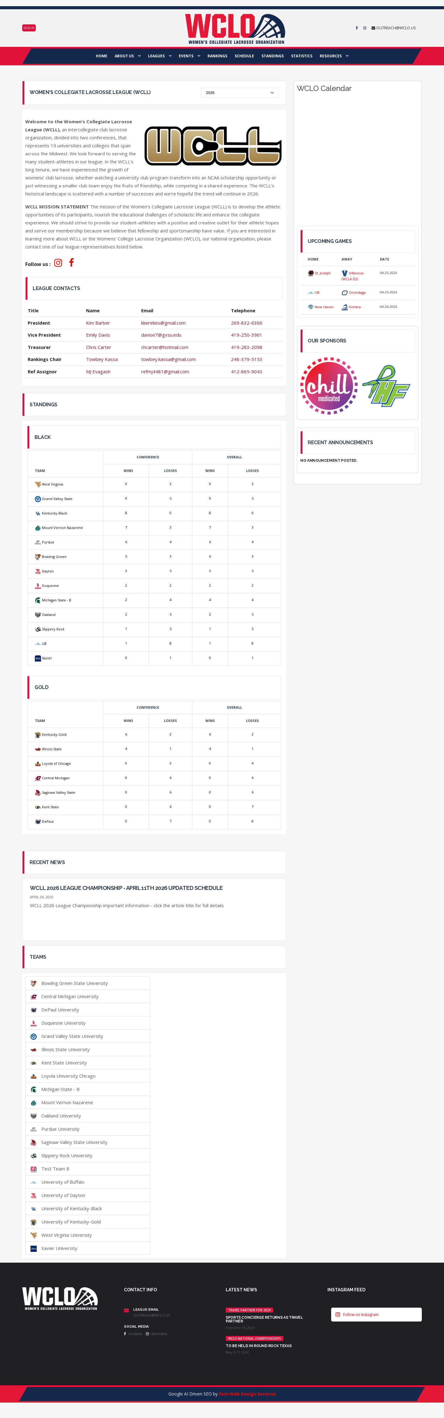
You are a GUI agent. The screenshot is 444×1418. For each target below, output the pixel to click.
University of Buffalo (57, 1182)
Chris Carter (98, 347)
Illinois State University (60, 1049)
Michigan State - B (53, 600)
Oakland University (56, 1116)
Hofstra (351, 307)
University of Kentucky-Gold (66, 1222)
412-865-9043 (246, 371)
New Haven (321, 307)
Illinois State (48, 749)
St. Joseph (319, 273)
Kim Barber (98, 323)
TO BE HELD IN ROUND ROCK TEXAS (258, 1346)
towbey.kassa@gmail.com (168, 359)
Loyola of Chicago (53, 763)
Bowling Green (51, 556)
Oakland (45, 614)
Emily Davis (98, 335)
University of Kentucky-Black (66, 1208)
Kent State (47, 807)
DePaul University (55, 1009)
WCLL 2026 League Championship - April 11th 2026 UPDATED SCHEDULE (126, 888)
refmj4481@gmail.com (165, 371)
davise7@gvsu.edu (161, 335)
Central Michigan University (65, 996)
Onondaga (354, 292)
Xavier (43, 658)
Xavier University (54, 1248)
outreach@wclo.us (151, 1315)
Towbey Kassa (102, 359)
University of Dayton (58, 1195)
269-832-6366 (246, 323)
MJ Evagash (98, 371)
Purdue (44, 542)
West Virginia (49, 484)
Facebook (133, 1334)
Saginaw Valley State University (69, 1142)
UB (41, 643)
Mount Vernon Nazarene (59, 527)
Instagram (156, 1334)
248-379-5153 (246, 359)
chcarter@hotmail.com (164, 347)
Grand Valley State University (67, 1036)
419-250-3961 (246, 335)
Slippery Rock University (61, 1155)
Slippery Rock (49, 629)
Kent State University (59, 1062)
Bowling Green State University (69, 983)
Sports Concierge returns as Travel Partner (264, 1319)
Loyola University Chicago (63, 1076)
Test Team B (50, 1169)
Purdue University (55, 1129)
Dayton (44, 571)
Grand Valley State (53, 498)
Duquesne (47, 585)
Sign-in (29, 28)
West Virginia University (61, 1235)
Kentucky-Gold (51, 734)
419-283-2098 (246, 347)
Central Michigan (52, 778)
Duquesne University (58, 1023)
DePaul (44, 821)
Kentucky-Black (51, 513)
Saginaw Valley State (55, 792)
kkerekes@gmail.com (163, 323)
